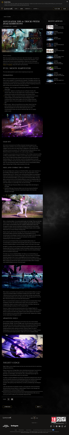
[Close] (67, 1)
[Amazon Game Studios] (6, 426)
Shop (64, 8)
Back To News (7, 16)
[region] (55, 54)
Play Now (57, 8)
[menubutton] (34, 422)
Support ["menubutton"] (36, 8)
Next (39, 406)
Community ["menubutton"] (28, 8)
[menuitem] (16, 8)
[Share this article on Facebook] (12, 399)
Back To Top (34, 418)
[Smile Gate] (14, 426)
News (21, 8)
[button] (22, 40)
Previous (7, 406)
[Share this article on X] (8, 399)
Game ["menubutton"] (16, 8)
